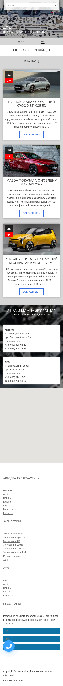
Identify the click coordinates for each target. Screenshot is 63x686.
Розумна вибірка (12, 556)
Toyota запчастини (13, 533)
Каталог (7, 501)
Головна (8, 32)
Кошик (23, 42)
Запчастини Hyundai (14, 537)
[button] (22, 438)
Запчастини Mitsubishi (15, 552)
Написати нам (12, 341)
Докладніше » (31, 134)
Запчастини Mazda (13, 548)
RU (34, 42)
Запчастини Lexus (13, 544)
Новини (7, 498)
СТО (5, 505)
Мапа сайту (9, 509)
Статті (6, 591)
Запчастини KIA (11, 541)
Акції (5, 494)
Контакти (8, 513)
